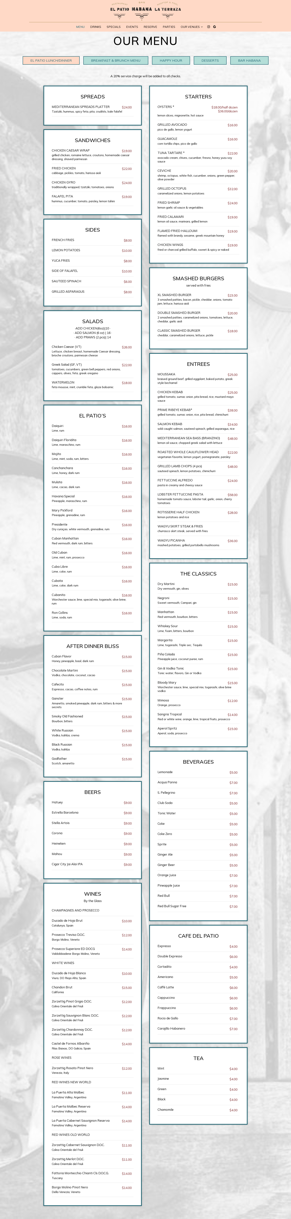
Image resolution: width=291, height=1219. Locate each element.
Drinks (95, 27)
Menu (80, 27)
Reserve (150, 27)
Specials (114, 27)
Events (132, 27)
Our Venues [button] (192, 27)
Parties (169, 27)
